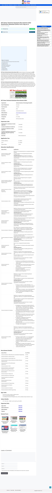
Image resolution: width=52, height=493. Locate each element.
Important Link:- (5, 62)
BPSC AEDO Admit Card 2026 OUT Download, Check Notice (42, 33)
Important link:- (5, 69)
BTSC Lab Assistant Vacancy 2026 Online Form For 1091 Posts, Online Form (43, 28)
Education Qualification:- (6, 65)
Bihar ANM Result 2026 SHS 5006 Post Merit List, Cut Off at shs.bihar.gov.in (43, 40)
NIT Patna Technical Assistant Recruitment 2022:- (10, 61)
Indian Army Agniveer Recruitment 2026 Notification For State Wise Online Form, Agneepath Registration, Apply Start (43, 45)
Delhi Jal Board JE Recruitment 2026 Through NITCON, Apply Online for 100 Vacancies (43, 38)
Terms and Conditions (19, 490)
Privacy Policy (12, 490)
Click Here (20, 405)
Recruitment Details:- (6, 66)
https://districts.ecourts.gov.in (21, 112)
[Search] (34, 7)
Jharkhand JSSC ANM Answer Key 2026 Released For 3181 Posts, (43, 43)
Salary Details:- (4, 68)
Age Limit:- (4, 67)
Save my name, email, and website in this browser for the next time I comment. (15, 470)
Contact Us (6, 490)
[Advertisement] (18, 15)
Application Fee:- (5, 64)
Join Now (32, 29)
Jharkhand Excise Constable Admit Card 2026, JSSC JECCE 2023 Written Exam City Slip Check (43, 31)
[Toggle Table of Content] (25, 60)
